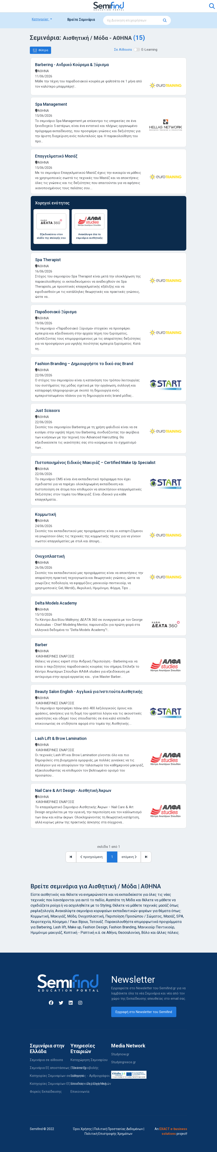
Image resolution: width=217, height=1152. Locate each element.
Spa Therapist (48, 259)
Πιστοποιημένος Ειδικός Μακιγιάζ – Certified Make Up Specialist (95, 462)
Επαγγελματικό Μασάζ (56, 156)
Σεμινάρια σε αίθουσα (46, 1060)
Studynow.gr (120, 1054)
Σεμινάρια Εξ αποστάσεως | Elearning (58, 1068)
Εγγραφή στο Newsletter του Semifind (144, 1012)
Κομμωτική (45, 514)
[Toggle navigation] (36, 6)
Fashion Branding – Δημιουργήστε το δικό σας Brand (84, 363)
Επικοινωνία (80, 1092)
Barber (41, 644)
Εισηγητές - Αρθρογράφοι (90, 1076)
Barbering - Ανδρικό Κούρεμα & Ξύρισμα (72, 64)
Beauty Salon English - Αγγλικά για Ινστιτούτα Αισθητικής (89, 691)
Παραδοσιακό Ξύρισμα (55, 311)
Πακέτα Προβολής (85, 1068)
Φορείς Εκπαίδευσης (46, 1092)
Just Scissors (47, 410)
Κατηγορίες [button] (40, 19)
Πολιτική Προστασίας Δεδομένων (118, 1129)
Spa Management (51, 104)
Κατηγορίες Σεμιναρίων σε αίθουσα (57, 1076)
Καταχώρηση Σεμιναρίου (89, 1060)
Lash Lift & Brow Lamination (61, 738)
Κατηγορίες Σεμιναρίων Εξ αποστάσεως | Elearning (68, 1084)
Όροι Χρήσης (82, 1129)
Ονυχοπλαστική (50, 556)
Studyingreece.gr (123, 1062)
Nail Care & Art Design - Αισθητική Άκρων (73, 790)
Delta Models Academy (56, 603)
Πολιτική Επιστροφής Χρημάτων (108, 1133)
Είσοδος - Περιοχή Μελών (91, 1084)
